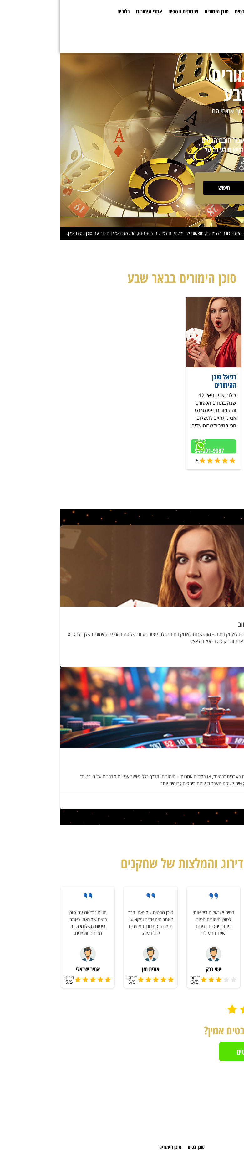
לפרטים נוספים (222, 660)
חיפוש (164, 187)
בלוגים (63, 11)
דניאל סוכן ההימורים (164, 380)
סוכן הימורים (157, 11)
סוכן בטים (184, 11)
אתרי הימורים (89, 11)
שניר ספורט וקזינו (218, 376)
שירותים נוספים (123, 11)
